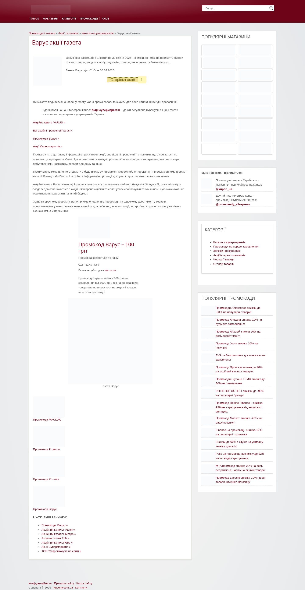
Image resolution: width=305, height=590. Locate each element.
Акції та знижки (68, 33)
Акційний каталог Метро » (59, 533)
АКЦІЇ (105, 18)
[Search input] (236, 8)
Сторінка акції (128, 79)
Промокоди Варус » (46, 138)
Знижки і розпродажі (226, 250)
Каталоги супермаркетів (98, 33)
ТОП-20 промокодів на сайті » (61, 551)
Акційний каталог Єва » (57, 542)
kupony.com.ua (63, 587)
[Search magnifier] (271, 8)
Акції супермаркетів (106, 110)
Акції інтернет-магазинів (229, 255)
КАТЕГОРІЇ (69, 18)
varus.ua (110, 270)
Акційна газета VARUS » (49, 122)
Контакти (81, 587)
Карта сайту (84, 583)
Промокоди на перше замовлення (236, 246)
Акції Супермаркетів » (47, 146)
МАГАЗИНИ (50, 18)
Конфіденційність (40, 583)
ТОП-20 (34, 18)
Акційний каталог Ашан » (58, 529)
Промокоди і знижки (42, 33)
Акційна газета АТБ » (55, 538)
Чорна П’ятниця (223, 259)
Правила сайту (64, 583)
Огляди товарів (223, 264)
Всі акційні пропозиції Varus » (52, 130)
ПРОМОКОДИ (89, 18)
